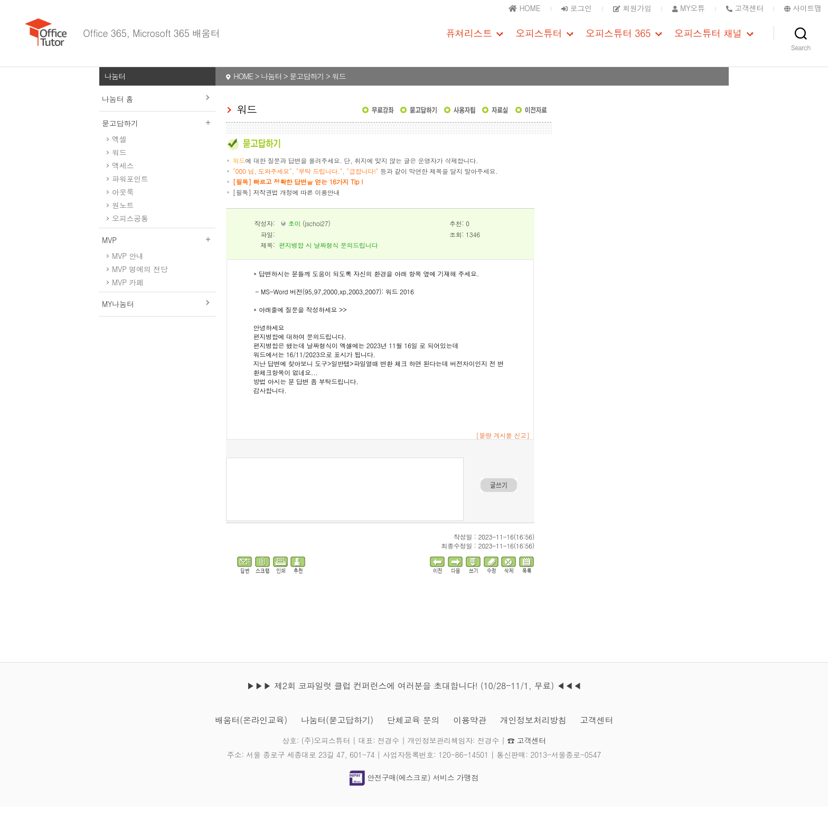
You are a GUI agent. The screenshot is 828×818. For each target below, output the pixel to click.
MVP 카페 (128, 292)
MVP (157, 250)
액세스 (123, 176)
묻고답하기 (157, 133)
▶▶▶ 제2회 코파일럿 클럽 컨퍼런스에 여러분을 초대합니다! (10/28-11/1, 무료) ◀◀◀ (414, 697)
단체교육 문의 (413, 731)
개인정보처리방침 (533, 731)
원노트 (123, 215)
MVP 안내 (128, 266)
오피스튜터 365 (618, 38)
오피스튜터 (538, 38)
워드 (119, 162)
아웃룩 (123, 202)
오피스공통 (130, 229)
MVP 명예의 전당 (139, 279)
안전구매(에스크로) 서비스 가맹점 (414, 788)
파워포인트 (130, 189)
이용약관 (469, 731)
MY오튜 (688, 8)
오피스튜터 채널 (708, 38)
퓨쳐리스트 (469, 38)
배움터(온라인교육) (251, 731)
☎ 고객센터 (526, 751)
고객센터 (596, 731)
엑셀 (119, 149)
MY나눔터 (118, 314)
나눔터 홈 (117, 109)
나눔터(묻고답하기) (337, 731)
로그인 (576, 8)
